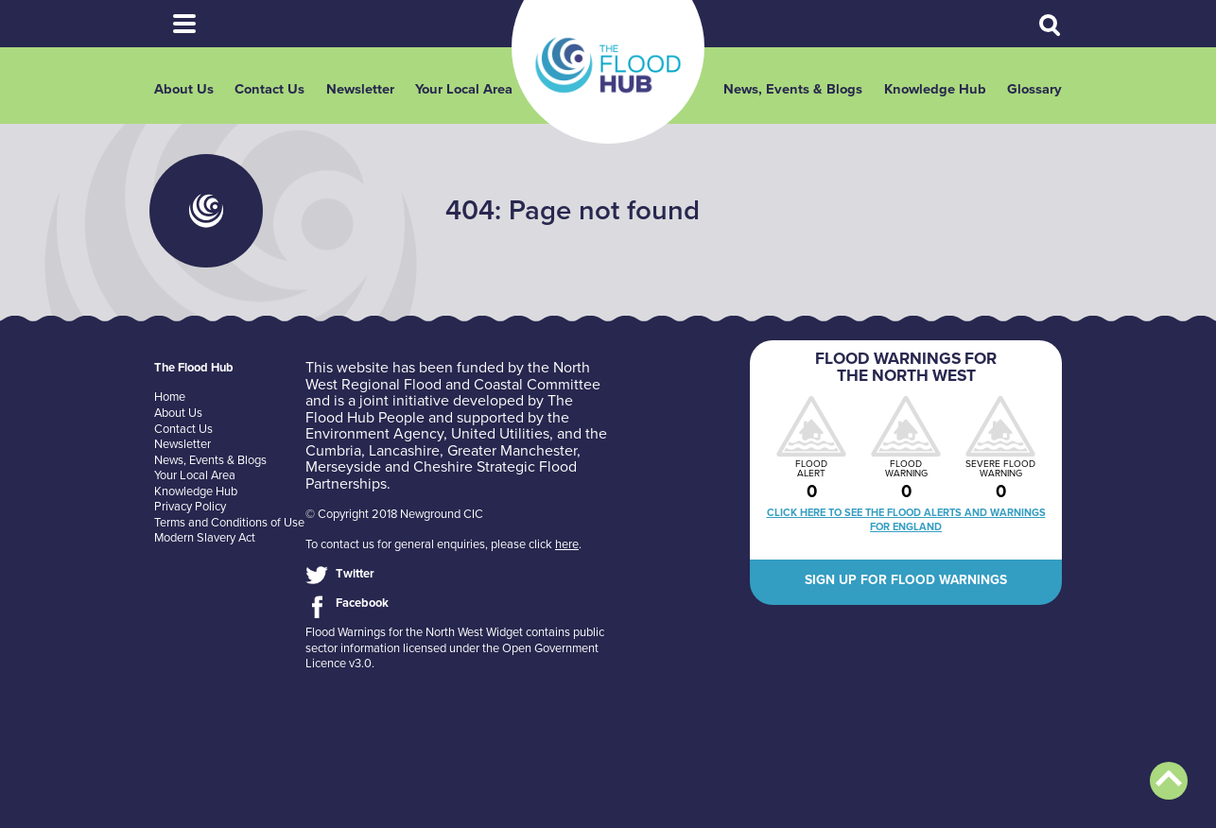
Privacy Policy (190, 506)
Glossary (1034, 89)
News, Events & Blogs (792, 89)
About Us (184, 89)
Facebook (362, 603)
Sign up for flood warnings (906, 580)
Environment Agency (374, 433)
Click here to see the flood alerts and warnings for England (906, 520)
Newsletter (360, 89)
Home (169, 397)
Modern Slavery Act (204, 537)
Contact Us (269, 89)
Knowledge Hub (935, 89)
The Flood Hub (608, 65)
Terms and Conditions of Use (229, 522)
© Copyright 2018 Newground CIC (394, 514)
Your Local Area (463, 89)
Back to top (1169, 781)
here (567, 544)
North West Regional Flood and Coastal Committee (452, 376)
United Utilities (500, 433)
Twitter (355, 573)
